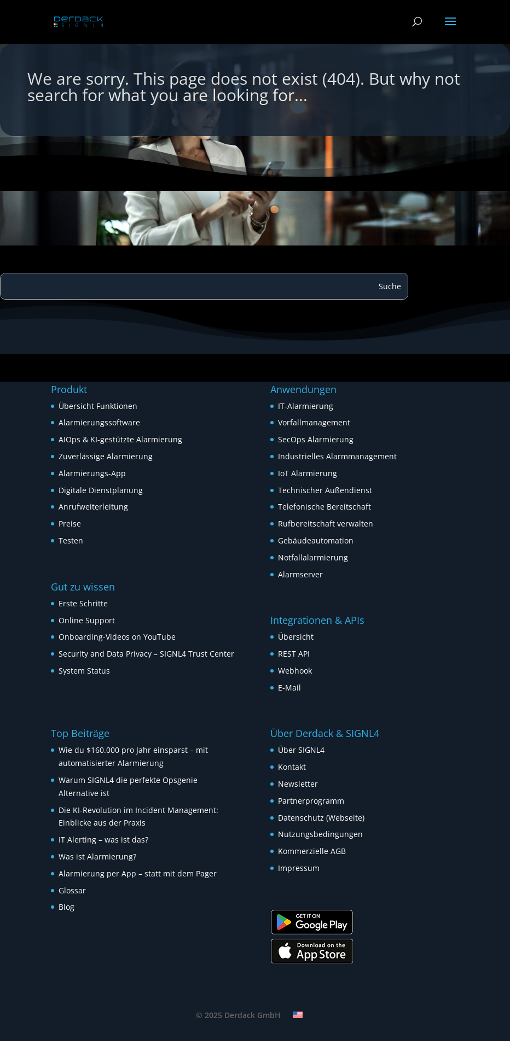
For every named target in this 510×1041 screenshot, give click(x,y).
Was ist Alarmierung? (97, 856)
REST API (294, 653)
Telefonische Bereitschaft (324, 506)
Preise (70, 523)
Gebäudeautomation (315, 540)
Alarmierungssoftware (99, 422)
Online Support (87, 620)
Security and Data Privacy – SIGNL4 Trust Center (146, 653)
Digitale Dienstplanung (101, 490)
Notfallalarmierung (313, 557)
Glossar (72, 890)
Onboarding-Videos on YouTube (117, 636)
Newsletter (298, 784)
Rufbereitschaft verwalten (325, 523)
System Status (84, 670)
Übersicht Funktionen (98, 406)
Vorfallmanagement (314, 422)
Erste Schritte (83, 603)
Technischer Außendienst (325, 490)
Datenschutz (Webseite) (321, 817)
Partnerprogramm (311, 801)
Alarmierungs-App (92, 473)
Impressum (299, 868)
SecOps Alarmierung (315, 439)
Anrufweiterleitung (93, 506)
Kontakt (292, 767)
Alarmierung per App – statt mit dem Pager (138, 873)
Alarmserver (300, 574)
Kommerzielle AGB (312, 851)
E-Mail (289, 687)
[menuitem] (298, 1014)
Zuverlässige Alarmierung (106, 456)
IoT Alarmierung (307, 473)
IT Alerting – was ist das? (103, 839)
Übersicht (296, 636)
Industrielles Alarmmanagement (337, 456)
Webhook (295, 670)
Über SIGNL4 (301, 750)
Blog (66, 907)
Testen (71, 540)
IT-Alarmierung (305, 406)
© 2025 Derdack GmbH (238, 1015)
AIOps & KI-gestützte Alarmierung (120, 439)
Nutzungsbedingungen (320, 834)
